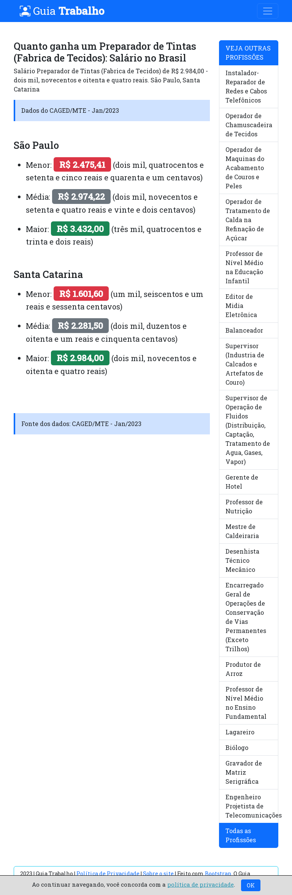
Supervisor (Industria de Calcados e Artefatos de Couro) (244, 364)
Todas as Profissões (240, 835)
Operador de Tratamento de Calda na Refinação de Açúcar (247, 219)
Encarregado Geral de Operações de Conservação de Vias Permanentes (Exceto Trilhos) (245, 617)
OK (250, 885)
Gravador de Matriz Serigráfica (243, 772)
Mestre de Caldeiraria (242, 531)
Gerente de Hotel (241, 481)
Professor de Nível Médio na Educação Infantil (244, 267)
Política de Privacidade (108, 873)
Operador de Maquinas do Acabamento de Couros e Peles (244, 167)
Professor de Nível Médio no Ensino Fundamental (246, 702)
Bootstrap (218, 873)
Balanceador (244, 330)
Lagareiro (239, 732)
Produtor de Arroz (243, 668)
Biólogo (236, 747)
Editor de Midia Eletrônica (241, 305)
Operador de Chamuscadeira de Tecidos (248, 125)
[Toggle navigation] (267, 11)
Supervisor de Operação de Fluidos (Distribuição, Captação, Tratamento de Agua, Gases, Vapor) (247, 430)
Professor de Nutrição (244, 506)
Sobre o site (158, 873)
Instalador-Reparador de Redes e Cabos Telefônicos (246, 86)
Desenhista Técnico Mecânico (242, 560)
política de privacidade (200, 884)
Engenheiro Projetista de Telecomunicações (251, 806)
